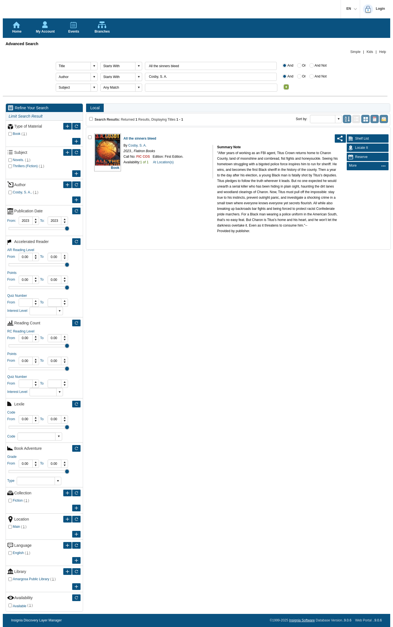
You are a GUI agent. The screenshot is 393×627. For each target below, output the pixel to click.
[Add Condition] (286, 87)
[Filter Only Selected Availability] (76, 597)
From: (11, 221)
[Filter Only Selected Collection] (76, 493)
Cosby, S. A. (136, 145)
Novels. (18, 160)
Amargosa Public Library (31, 579)
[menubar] (368, 166)
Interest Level (17, 311)
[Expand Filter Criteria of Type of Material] (67, 126)
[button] (94, 66)
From (11, 257)
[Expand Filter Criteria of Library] (67, 571)
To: (42, 221)
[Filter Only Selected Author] (76, 184)
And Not (320, 65)
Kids (370, 52)
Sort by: (301, 119)
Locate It (357, 148)
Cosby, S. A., (22, 192)
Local (95, 108)
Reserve (357, 157)
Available (19, 606)
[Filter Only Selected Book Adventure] (76, 448)
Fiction (18, 500)
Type (10, 481)
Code (11, 436)
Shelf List (358, 138)
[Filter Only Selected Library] (76, 571)
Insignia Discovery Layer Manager (36, 620)
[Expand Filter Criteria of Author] (67, 184)
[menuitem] (367, 166)
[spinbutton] (25, 220)
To (42, 257)
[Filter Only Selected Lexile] (76, 404)
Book (16, 134)
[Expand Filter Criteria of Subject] (67, 152)
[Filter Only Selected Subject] (76, 152)
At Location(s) (163, 162)
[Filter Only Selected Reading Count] (76, 323)
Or (304, 65)
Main (16, 527)
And (290, 65)
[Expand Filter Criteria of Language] (67, 545)
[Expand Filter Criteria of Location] (67, 519)
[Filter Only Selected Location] (76, 519)
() (24, 134)
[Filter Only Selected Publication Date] (76, 211)
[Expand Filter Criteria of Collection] (67, 493)
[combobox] (73, 66)
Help (382, 52)
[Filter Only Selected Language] (76, 545)
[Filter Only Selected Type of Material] (76, 126)
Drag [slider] (67, 228)
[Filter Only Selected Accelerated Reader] (76, 241)
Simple (355, 52)
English (18, 553)
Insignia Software (302, 620)
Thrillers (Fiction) (25, 166)
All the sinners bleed (139, 138)
